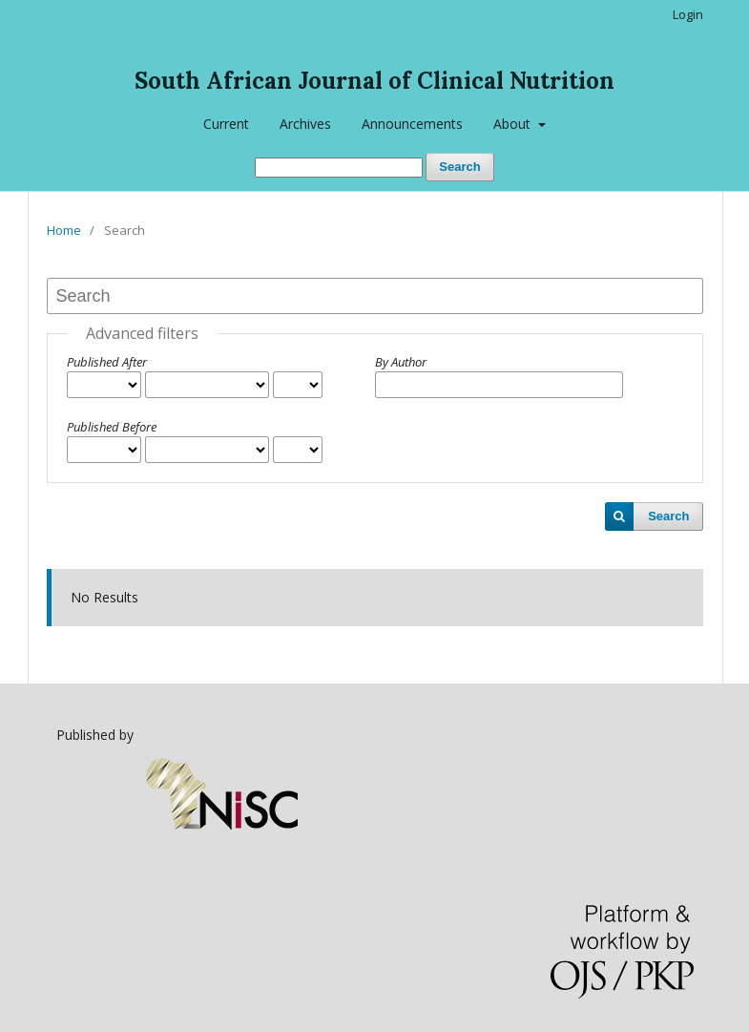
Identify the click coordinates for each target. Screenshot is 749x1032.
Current (226, 124)
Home (64, 230)
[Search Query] (339, 168)
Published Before (111, 426)
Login (688, 14)
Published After (107, 361)
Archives (305, 124)
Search (459, 166)
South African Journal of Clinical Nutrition (374, 80)
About (513, 124)
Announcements (412, 124)
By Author (401, 361)
